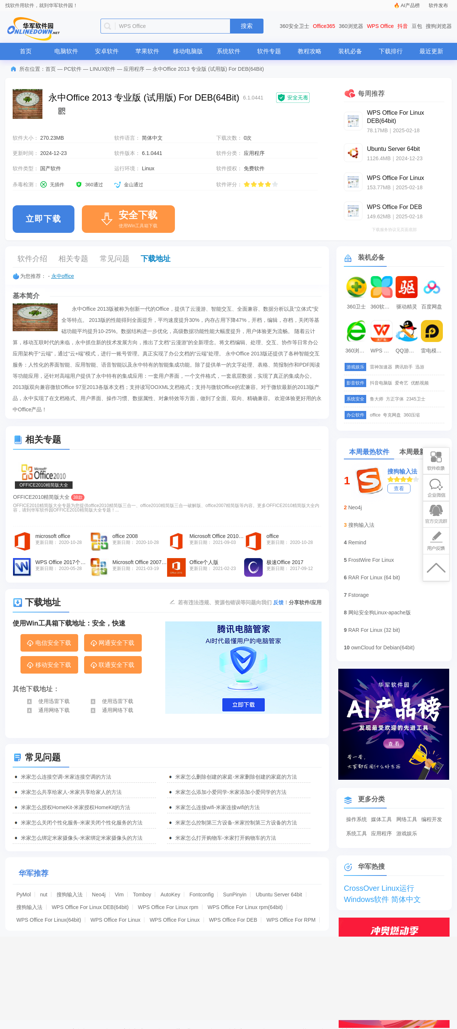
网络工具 (406, 819)
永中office (62, 276)
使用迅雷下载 (48, 701)
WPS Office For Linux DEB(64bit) (90, 907)
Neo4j (99, 894)
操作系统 (356, 819)
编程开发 (431, 819)
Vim (119, 894)
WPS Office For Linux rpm (168, 907)
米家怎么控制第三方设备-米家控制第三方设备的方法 (236, 823)
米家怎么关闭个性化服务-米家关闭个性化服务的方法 (82, 823)
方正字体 (395, 399)
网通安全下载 (112, 643)
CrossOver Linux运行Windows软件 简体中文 (382, 889)
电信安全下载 (48, 643)
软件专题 (269, 51)
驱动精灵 (406, 307)
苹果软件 (147, 51)
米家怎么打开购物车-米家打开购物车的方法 (225, 838)
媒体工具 (381, 819)
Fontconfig (201, 894)
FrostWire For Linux (371, 560)
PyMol (23, 894)
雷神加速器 (381, 367)
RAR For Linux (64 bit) (374, 577)
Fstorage (358, 595)
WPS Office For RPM (291, 919)
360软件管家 (382, 307)
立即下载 (43, 219)
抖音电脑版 (381, 383)
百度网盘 (431, 307)
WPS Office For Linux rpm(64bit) (245, 907)
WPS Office (380, 26)
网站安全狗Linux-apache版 (379, 612)
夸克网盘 (392, 415)
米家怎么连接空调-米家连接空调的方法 (66, 777)
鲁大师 (376, 399)
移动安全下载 (48, 665)
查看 (399, 488)
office (375, 415)
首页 (26, 51)
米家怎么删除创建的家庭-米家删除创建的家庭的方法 (236, 777)
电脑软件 (66, 51)
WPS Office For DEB (233, 919)
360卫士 (356, 307)
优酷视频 (420, 383)
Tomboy (142, 894)
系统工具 (356, 833)
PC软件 (73, 69)
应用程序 (134, 69)
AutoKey (170, 894)
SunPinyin (234, 894)
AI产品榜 (410, 5)
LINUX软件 (102, 69)
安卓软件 (107, 51)
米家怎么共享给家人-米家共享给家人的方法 (71, 792)
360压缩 (411, 415)
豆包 (417, 26)
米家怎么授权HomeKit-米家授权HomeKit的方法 (75, 807)
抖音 (402, 26)
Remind (357, 542)
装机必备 (350, 51)
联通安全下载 (112, 665)
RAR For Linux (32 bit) (374, 630)
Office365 (324, 26)
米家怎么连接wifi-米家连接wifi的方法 (217, 807)
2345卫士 (415, 399)
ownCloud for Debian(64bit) (382, 647)
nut (43, 894)
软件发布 (438, 5)
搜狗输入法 (70, 894)
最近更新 (431, 51)
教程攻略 (310, 51)
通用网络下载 (48, 710)
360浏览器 (351, 26)
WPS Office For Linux (115, 919)
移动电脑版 (188, 51)
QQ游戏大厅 (407, 351)
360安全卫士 (294, 26)
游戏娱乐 (406, 833)
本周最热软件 (369, 452)
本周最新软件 (419, 452)
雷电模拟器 (433, 351)
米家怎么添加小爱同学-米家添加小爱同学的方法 (231, 792)
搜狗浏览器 (439, 26)
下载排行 (391, 51)
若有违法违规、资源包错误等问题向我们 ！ (233, 602)
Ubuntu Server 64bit (279, 894)
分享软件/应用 (305, 602)
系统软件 (228, 51)
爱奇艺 (401, 383)
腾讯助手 (404, 367)
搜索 (247, 26)
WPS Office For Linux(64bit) (48, 919)
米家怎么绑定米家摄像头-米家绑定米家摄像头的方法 (82, 838)
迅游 (419, 367)
